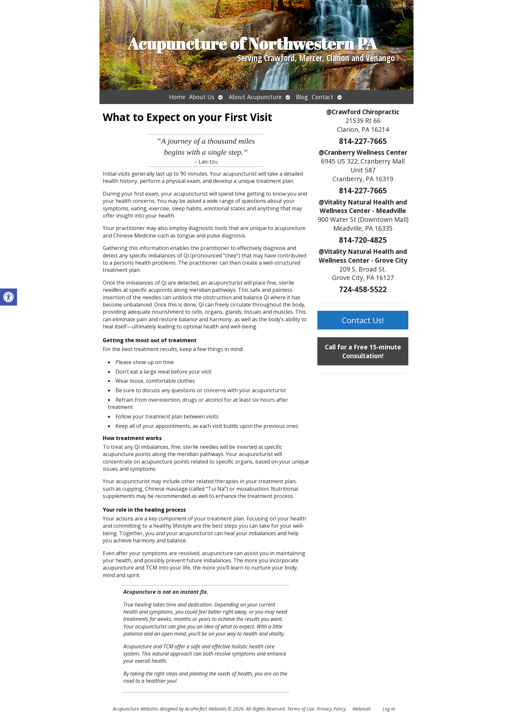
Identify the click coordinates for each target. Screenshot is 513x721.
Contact (322, 97)
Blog (302, 97)
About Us (201, 97)
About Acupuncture (255, 97)
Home (177, 97)
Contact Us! (363, 320)
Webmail (361, 709)
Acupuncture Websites (135, 709)
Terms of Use (300, 709)
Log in (388, 709)
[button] (8, 297)
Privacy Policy (331, 709)
